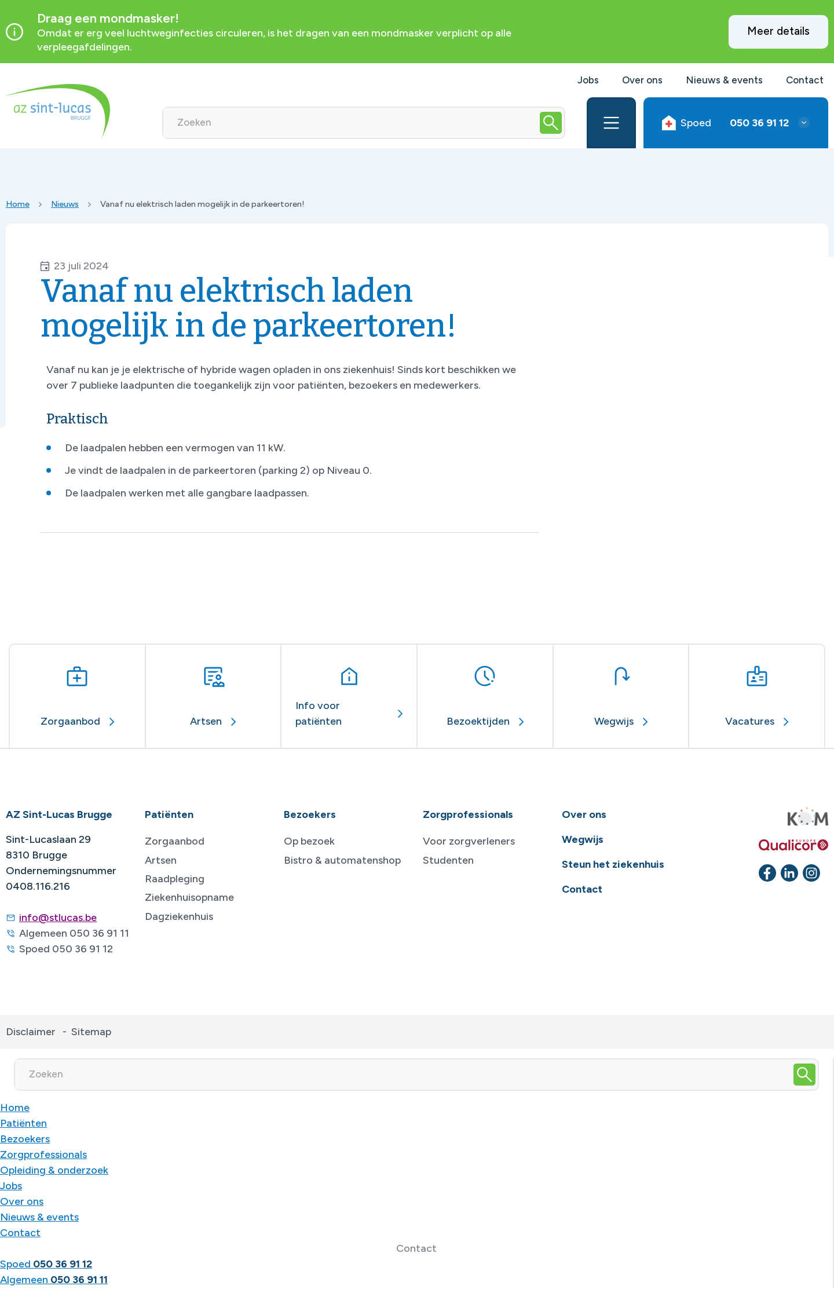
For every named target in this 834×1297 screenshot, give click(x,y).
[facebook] (767, 873)
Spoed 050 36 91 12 (66, 948)
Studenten (448, 860)
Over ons (642, 80)
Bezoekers (25, 1138)
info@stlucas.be (58, 917)
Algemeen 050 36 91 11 (74, 933)
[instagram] (811, 873)
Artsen (161, 860)
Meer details (778, 31)
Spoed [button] (725, 123)
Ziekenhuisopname (189, 897)
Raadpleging (174, 878)
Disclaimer (31, 1031)
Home (18, 204)
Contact (805, 80)
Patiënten (23, 1123)
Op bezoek (309, 841)
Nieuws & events (724, 80)
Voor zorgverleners (469, 841)
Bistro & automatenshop (342, 860)
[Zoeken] (350, 123)
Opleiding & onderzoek (54, 1170)
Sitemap (91, 1031)
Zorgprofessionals (43, 1154)
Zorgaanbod (174, 841)
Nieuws (65, 204)
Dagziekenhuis (179, 916)
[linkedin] (789, 873)
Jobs (588, 80)
